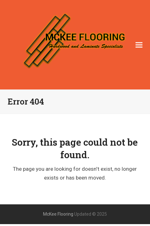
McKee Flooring (58, 214)
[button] (139, 44)
